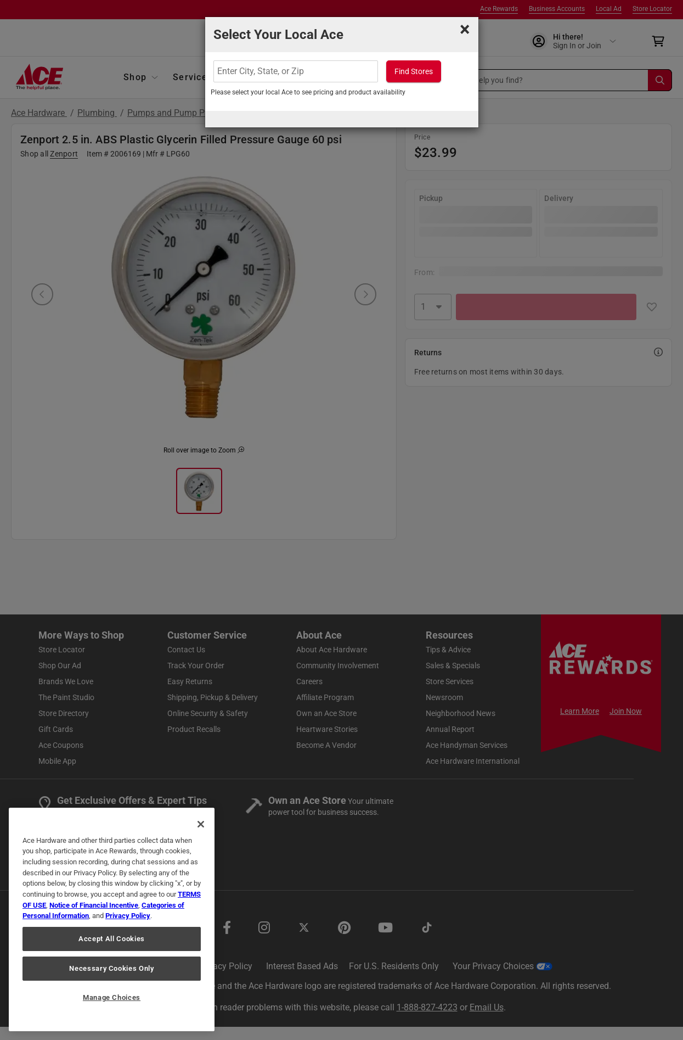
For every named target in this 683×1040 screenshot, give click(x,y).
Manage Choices (111, 997)
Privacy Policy (127, 916)
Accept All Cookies (111, 939)
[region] (112, 919)
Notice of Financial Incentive (93, 905)
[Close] (201, 824)
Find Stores (413, 71)
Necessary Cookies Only (111, 968)
